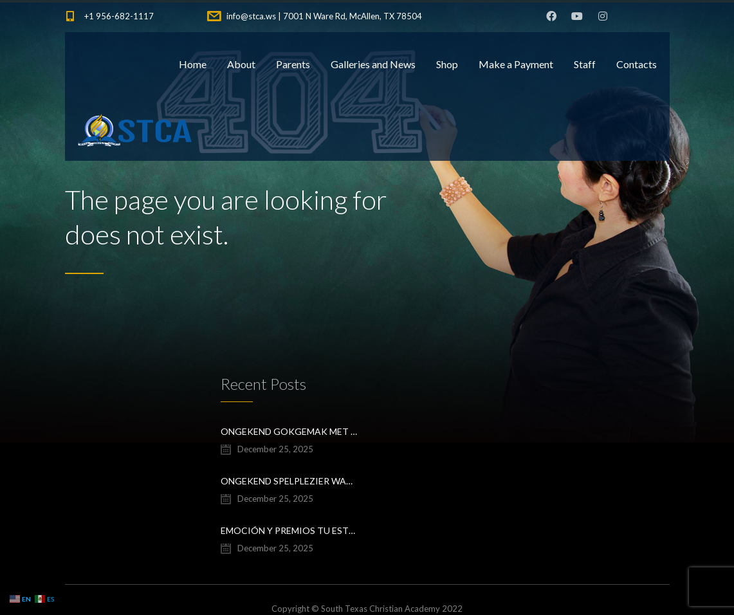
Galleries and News (373, 64)
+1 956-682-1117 (119, 16)
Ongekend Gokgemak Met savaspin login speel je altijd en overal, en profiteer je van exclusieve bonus (289, 431)
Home (192, 64)
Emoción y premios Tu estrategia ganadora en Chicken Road (289, 530)
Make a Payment (516, 64)
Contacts (636, 64)
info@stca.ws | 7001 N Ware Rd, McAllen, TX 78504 (324, 16)
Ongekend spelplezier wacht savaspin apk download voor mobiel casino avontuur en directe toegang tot (289, 480)
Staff (585, 64)
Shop (447, 64)
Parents (293, 64)
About (241, 64)
